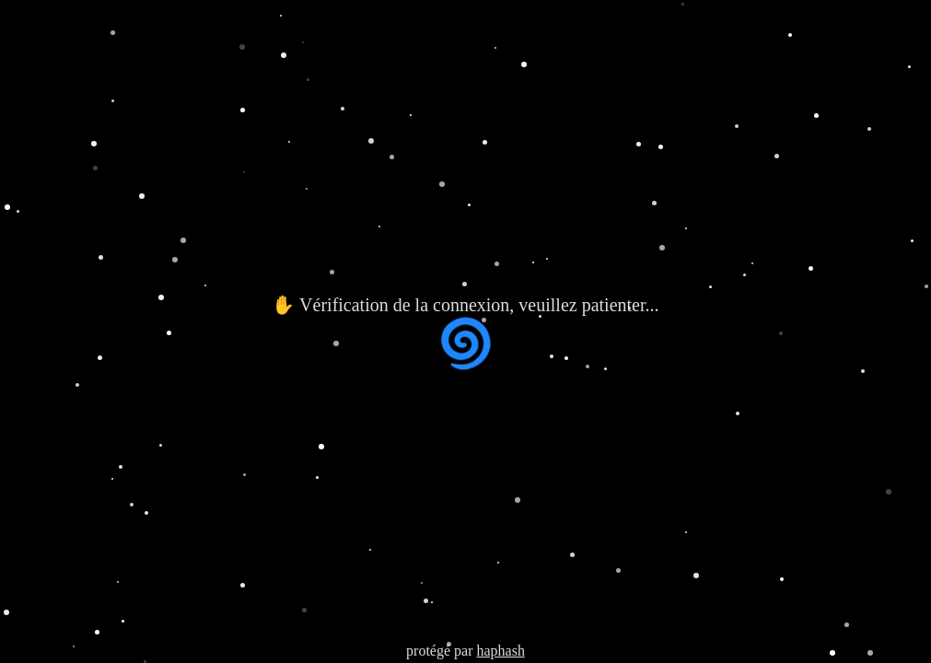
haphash (500, 650)
